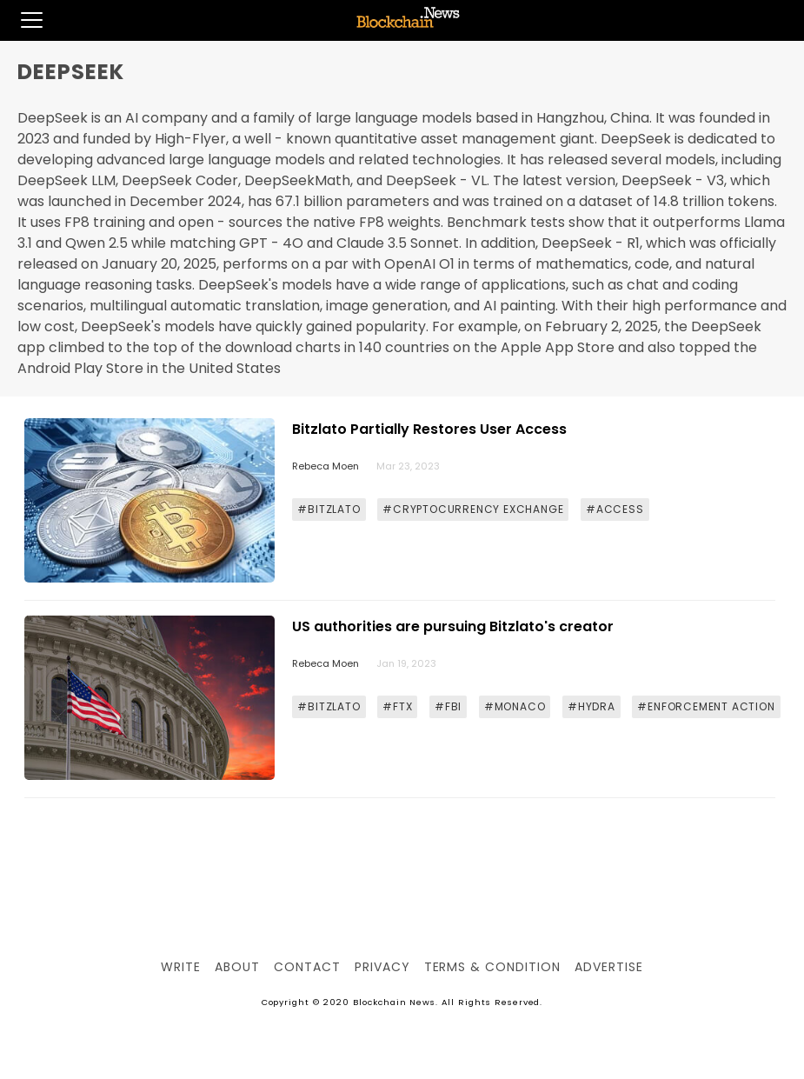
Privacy (382, 967)
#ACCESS (615, 509)
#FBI (448, 706)
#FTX (397, 706)
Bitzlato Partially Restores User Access (429, 429)
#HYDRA (591, 706)
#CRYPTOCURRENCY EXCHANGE (472, 509)
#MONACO (515, 706)
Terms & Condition (492, 967)
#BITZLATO (328, 509)
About (237, 967)
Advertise (609, 967)
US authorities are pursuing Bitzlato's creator (453, 626)
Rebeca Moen (325, 466)
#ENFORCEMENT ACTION (705, 706)
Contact (307, 967)
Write (181, 967)
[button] (21, 20)
